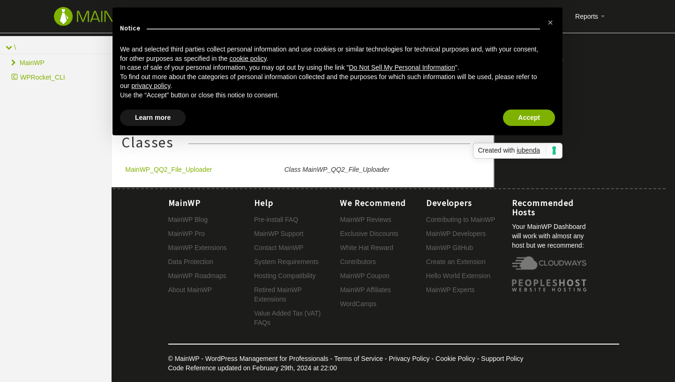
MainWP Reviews (365, 219)
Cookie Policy (455, 358)
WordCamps (358, 304)
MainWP (32, 62)
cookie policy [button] (247, 58)
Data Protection (191, 261)
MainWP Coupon (365, 275)
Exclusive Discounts (369, 233)
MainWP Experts (450, 290)
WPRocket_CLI (42, 77)
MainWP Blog (188, 219)
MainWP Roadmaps (197, 275)
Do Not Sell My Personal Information (402, 67)
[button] (550, 22)
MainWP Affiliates (365, 290)
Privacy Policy (409, 358)
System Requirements (286, 261)
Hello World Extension (458, 275)
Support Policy (502, 358)
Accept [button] (529, 117)
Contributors (357, 261)
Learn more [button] (153, 117)
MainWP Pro (186, 233)
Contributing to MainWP (460, 219)
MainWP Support (279, 233)
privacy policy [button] (150, 85)
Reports (590, 16)
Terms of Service (358, 358)
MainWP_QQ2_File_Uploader (168, 169)
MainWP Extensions (197, 247)
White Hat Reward (366, 247)
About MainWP (190, 290)
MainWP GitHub (449, 247)
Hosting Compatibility (285, 275)
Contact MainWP (278, 247)
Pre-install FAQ (276, 219)
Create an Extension (456, 261)
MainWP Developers (456, 233)
